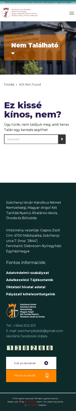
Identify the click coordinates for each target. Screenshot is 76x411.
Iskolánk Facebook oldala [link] (26, 336)
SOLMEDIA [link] (33, 401)
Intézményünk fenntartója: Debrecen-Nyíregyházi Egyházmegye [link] (38, 2)
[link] (20, 12)
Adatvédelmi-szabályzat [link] (28, 273)
